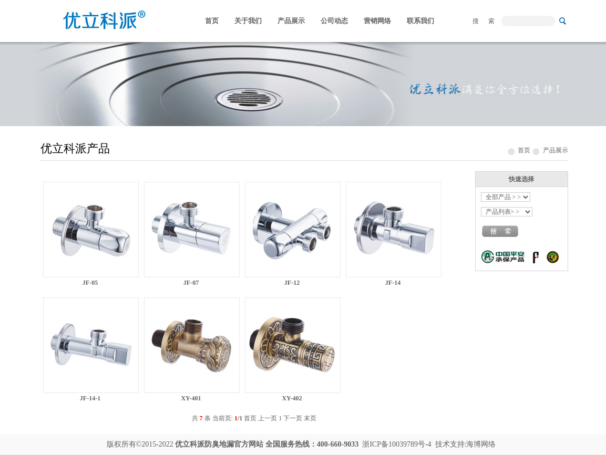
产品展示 (291, 21)
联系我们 (420, 21)
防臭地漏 (219, 444)
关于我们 (248, 21)
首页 (212, 21)
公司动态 (334, 21)
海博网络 (481, 444)
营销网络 (377, 21)
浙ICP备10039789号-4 (396, 444)
